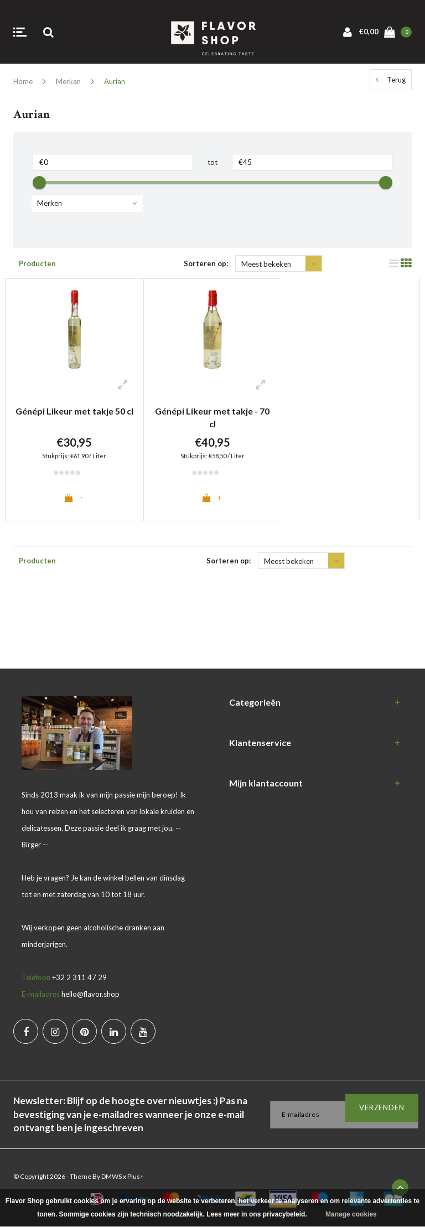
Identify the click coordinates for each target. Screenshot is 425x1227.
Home (23, 81)
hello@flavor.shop (90, 994)
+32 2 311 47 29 (79, 978)
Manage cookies (351, 1214)
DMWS (111, 1177)
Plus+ (135, 1177)
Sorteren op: (206, 263)
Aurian (114, 81)
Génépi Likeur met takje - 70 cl (212, 417)
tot (212, 162)
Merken (68, 81)
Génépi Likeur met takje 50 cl (74, 411)
